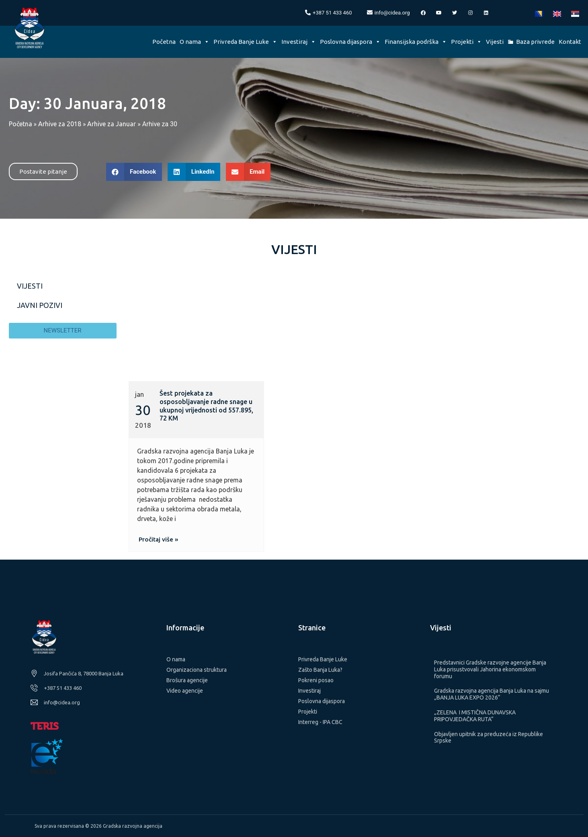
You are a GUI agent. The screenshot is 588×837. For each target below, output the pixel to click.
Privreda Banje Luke (245, 41)
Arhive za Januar (111, 123)
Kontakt (570, 41)
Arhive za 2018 (59, 123)
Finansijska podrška (416, 41)
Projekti (466, 41)
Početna (164, 41)
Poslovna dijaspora (350, 41)
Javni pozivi (39, 305)
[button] (43, 171)
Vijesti (495, 41)
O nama (194, 41)
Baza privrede (535, 41)
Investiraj (298, 41)
